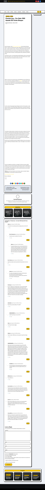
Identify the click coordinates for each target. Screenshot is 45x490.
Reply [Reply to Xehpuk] (28, 338)
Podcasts (23, 11)
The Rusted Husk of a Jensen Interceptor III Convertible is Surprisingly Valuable (24, 188)
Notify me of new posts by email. (10, 461)
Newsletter (19, 11)
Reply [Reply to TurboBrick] (28, 371)
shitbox (21, 80)
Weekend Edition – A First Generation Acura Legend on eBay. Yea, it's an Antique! (11, 188)
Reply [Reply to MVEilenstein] (28, 381)
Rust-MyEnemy (10, 259)
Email (6, 445)
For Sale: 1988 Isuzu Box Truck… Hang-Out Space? (17, 212)
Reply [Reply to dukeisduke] (28, 308)
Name (6, 441)
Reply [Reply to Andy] (28, 328)
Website (6, 449)
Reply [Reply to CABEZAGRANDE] (28, 318)
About (8, 11)
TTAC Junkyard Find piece (17, 46)
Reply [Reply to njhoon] (28, 229)
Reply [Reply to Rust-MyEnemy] (28, 266)
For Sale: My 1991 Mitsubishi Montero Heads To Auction (8, 212)
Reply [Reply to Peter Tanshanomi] (28, 239)
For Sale (11, 16)
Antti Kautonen (18, 199)
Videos (27, 11)
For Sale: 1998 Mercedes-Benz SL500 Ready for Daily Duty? (26, 212)
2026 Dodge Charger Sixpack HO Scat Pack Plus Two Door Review (8, 478)
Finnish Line (7, 16)
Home (5, 11)
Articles (12, 11)
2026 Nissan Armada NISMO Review (26, 477)
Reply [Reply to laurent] (28, 408)
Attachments (7, 453)
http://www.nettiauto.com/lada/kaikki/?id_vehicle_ (18, 251)
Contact (15, 11)
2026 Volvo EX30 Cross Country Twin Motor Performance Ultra (36, 478)
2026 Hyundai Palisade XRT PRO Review (17, 477)
